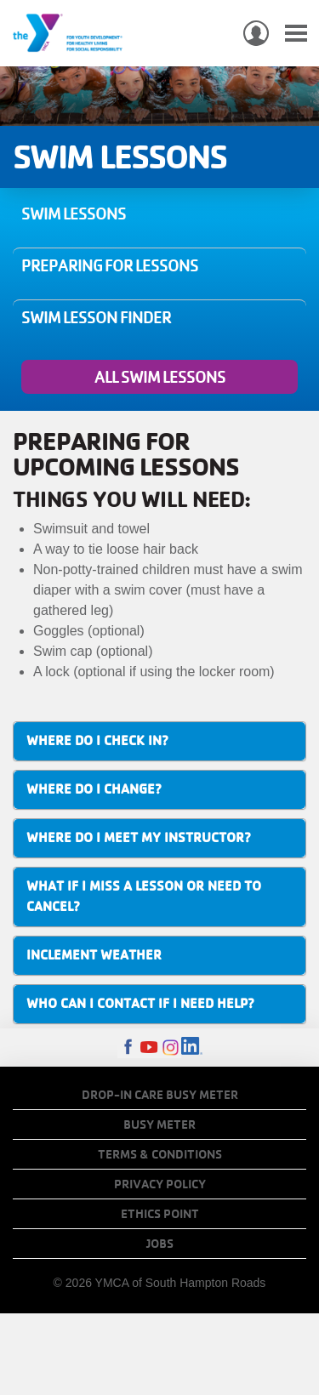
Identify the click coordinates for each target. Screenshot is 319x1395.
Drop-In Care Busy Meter (160, 1094)
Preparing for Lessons (109, 265)
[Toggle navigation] (296, 33)
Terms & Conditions (160, 1154)
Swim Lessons (73, 213)
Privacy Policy (160, 1184)
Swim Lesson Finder (96, 317)
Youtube (149, 1047)
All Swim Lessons (159, 377)
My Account (256, 33)
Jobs (160, 1243)
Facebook (128, 1047)
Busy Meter (159, 1124)
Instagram (170, 1047)
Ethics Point (160, 1213)
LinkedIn (191, 1047)
